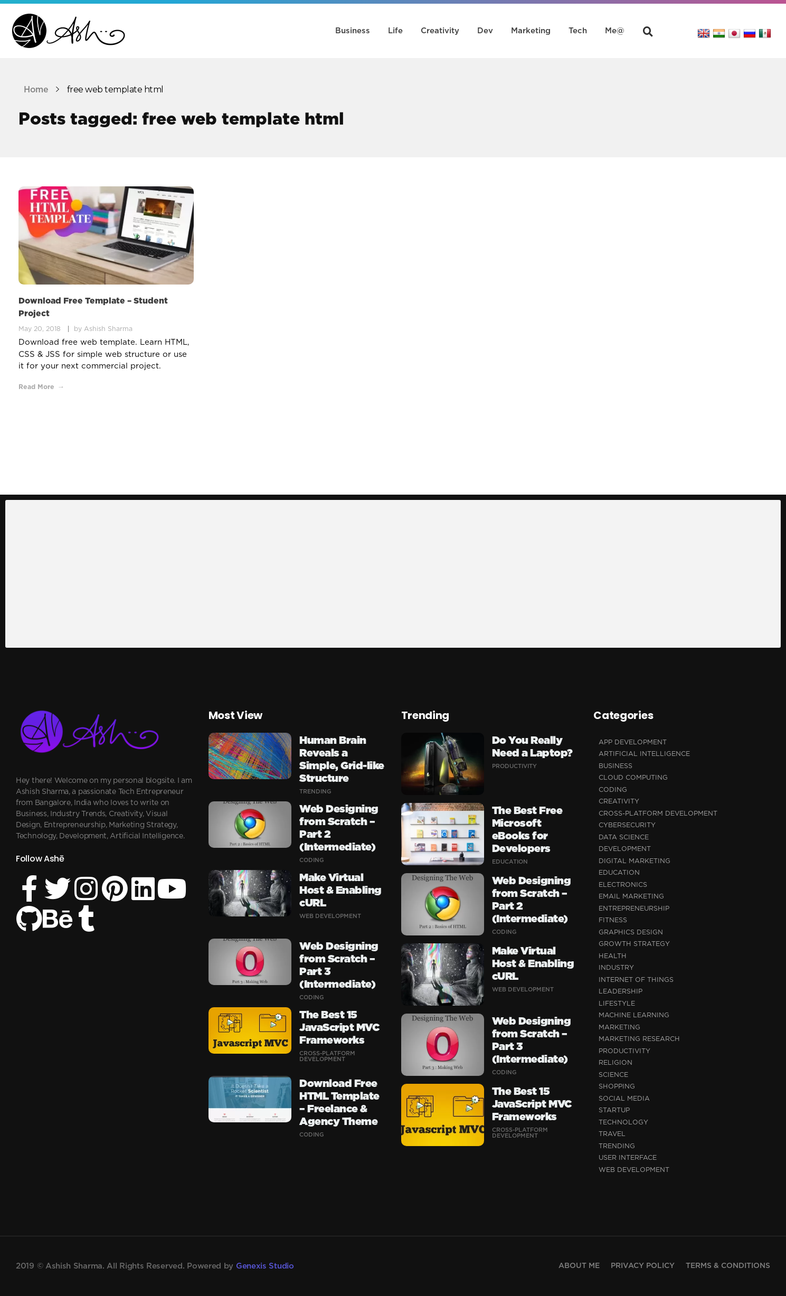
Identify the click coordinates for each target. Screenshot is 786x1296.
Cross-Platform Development (327, 1056)
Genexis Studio (265, 1266)
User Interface (628, 1158)
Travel (612, 1134)
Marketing (619, 1027)
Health (613, 956)
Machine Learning (634, 1015)
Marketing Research (639, 1039)
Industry (616, 967)
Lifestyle (617, 1003)
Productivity (514, 766)
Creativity (619, 801)
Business (615, 766)
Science (613, 1075)
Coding (311, 860)
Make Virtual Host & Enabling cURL (340, 891)
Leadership (620, 991)
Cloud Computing (633, 777)
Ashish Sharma (108, 329)
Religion (615, 1062)
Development (625, 849)
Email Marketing (631, 896)
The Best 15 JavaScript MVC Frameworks (339, 1028)
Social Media (624, 1098)
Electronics (623, 885)
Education (510, 862)
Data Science (624, 837)
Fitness (613, 920)
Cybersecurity (627, 825)
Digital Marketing (634, 861)
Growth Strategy (634, 944)
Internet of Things (636, 980)
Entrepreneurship (634, 908)
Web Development (330, 916)
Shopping (617, 1086)
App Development (633, 742)
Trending (315, 791)
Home (36, 90)
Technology (623, 1122)
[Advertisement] (324, 575)
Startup (614, 1110)
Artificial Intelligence (644, 754)
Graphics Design (631, 932)
